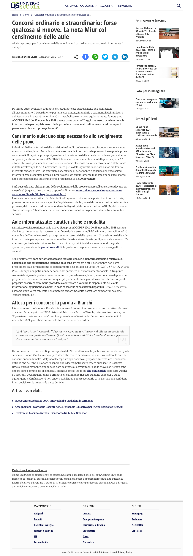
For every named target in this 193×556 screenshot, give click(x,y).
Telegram (115, 57)
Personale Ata (41, 542)
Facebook (85, 57)
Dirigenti (38, 513)
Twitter (105, 57)
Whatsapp (95, 57)
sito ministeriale (96, 370)
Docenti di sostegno (44, 525)
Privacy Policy (125, 552)
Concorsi (87, 513)
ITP (35, 536)
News (86, 536)
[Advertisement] (71, 85)
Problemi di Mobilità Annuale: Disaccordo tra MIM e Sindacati (51, 413)
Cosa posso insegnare (93, 519)
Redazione (137, 519)
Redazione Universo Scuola (24, 56)
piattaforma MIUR (51, 247)
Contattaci (137, 530)
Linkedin (125, 57)
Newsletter (125, 5)
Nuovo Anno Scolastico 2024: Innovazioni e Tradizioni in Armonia (54, 400)
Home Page (70, 5)
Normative (88, 542)
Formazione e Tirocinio (94, 525)
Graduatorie (89, 530)
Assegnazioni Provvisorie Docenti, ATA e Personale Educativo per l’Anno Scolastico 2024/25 (69, 407)
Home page (137, 513)
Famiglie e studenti (43, 530)
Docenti (38, 519)
